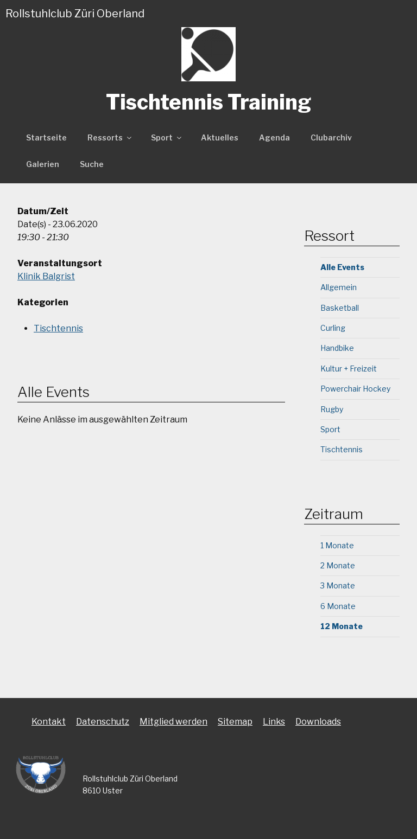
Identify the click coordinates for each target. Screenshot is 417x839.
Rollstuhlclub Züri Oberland (74, 13)
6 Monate (338, 606)
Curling (332, 327)
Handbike (337, 348)
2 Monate (337, 565)
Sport (167, 137)
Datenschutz (102, 721)
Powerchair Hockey (355, 388)
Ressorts (110, 137)
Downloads (318, 721)
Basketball (339, 307)
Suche (92, 164)
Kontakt (48, 721)
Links (274, 721)
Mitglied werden (173, 721)
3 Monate (337, 585)
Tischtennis (58, 328)
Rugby (331, 409)
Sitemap (235, 721)
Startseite (46, 137)
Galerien (42, 164)
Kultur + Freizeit (348, 368)
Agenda (274, 137)
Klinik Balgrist (46, 276)
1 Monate (337, 545)
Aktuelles (219, 137)
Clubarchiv (331, 137)
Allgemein (338, 287)
